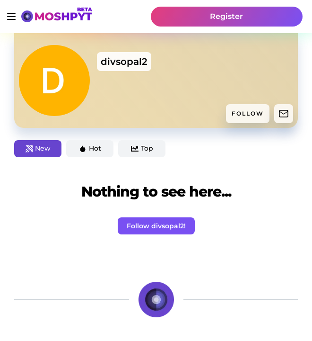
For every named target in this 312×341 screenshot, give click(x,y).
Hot (90, 148)
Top (142, 148)
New (38, 148)
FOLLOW (248, 113)
